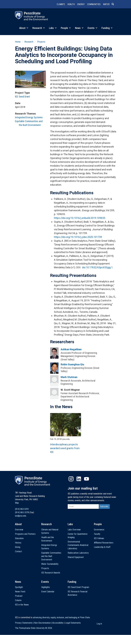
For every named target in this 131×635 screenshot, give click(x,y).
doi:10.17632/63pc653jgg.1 (97, 267)
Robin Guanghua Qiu (72, 364)
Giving (17, 547)
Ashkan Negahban (71, 349)
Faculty (97, 534)
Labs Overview (74, 529)
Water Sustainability (49, 564)
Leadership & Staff (102, 547)
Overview (19, 529)
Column (18, 600)
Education (19, 538)
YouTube (86, 479)
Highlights (45, 587)
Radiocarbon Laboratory (78, 552)
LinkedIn (79, 479)
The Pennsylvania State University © (33, 628)
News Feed (20, 591)
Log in (99, 623)
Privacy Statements (23, 622)
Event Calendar (47, 591)
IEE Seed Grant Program (78, 587)
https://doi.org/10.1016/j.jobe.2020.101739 (78, 236)
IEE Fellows (99, 538)
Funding (107, 27)
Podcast (18, 596)
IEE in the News (22, 604)
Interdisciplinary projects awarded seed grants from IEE (65, 448)
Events (92, 27)
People (66, 27)
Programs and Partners (25, 534)
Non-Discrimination (42, 622)
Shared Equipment (76, 557)
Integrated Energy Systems (29, 117)
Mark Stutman (69, 377)
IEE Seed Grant (22, 96)
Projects (41, 41)
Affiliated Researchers (103, 542)
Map (17, 502)
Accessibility (57, 622)
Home (17, 41)
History (18, 542)
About (23, 27)
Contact (18, 551)
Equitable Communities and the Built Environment (51, 556)
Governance (99, 529)
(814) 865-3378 (22, 512)
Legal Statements (73, 622)
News (79, 27)
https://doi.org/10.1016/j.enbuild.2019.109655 (79, 217)
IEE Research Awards (50, 572)
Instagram (71, 479)
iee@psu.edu (20, 515)
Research (38, 27)
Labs (53, 27)
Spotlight (19, 587)
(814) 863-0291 (22, 509)
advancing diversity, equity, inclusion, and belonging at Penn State (61, 617)
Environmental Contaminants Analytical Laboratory (78, 545)
